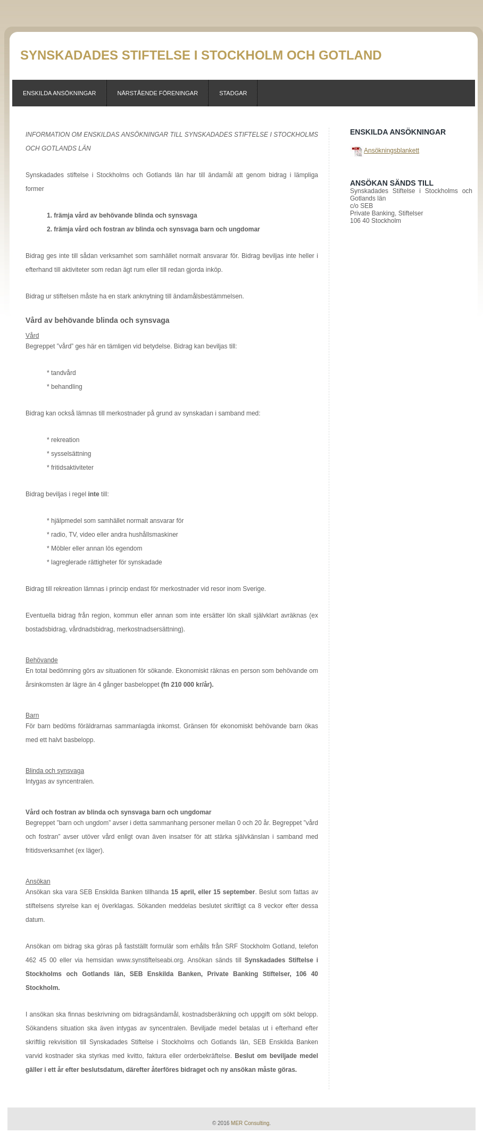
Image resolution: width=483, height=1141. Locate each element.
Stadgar (233, 93)
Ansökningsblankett (391, 150)
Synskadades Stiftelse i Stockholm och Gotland (201, 55)
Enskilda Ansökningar (59, 93)
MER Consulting (250, 1123)
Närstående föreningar (158, 93)
